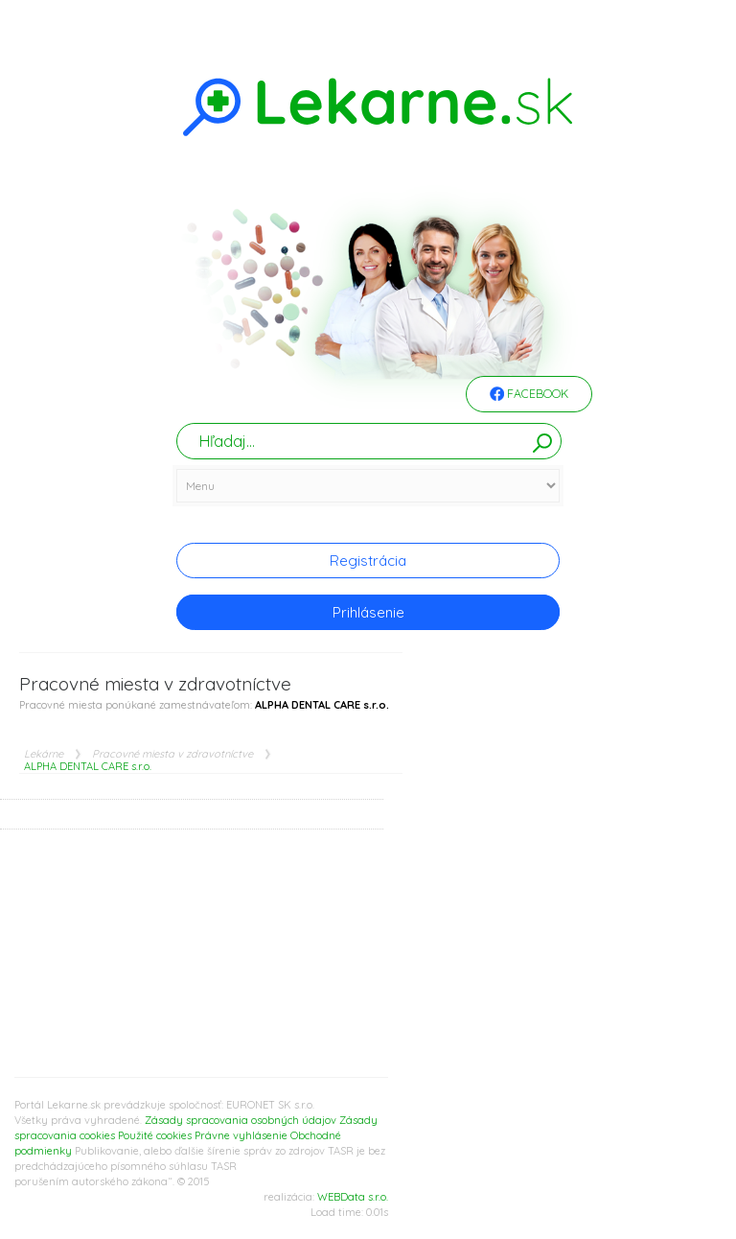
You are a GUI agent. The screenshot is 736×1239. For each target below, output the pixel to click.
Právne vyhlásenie (241, 1135)
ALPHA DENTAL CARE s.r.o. (87, 766)
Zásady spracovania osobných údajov (240, 1120)
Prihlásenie (368, 612)
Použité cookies (155, 1135)
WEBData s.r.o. (352, 1197)
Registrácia (368, 560)
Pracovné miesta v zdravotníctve (172, 754)
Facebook (529, 395)
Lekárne (43, 754)
